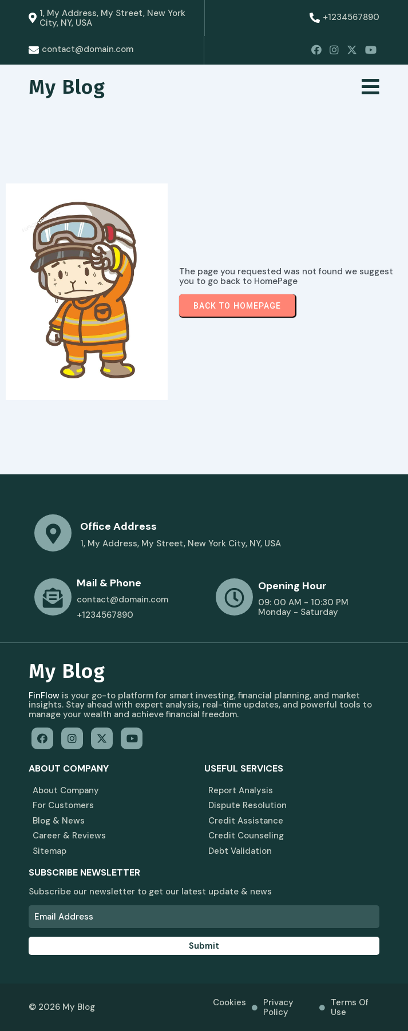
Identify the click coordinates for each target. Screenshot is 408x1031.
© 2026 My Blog (62, 1007)
